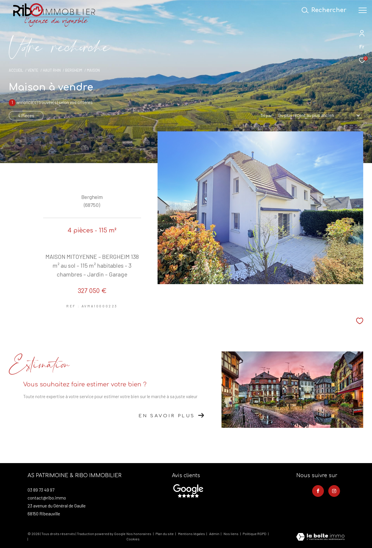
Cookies (133, 539)
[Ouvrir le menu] (362, 10)
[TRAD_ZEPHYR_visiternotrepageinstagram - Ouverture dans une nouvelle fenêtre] (334, 491)
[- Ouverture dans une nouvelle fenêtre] (188, 491)
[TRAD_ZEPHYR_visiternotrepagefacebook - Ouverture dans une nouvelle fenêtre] (318, 491)
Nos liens (231, 534)
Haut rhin (52, 70)
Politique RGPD (254, 534)
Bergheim (73, 70)
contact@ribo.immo (47, 497)
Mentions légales (192, 534)
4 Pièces (26, 115)
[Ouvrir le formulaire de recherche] (325, 10)
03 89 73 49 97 (41, 489)
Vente (33, 70)
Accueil (16, 70)
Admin (214, 534)
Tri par (266, 115)
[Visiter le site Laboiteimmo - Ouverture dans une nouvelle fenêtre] (320, 537)
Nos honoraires (138, 534)
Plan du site (164, 534)
